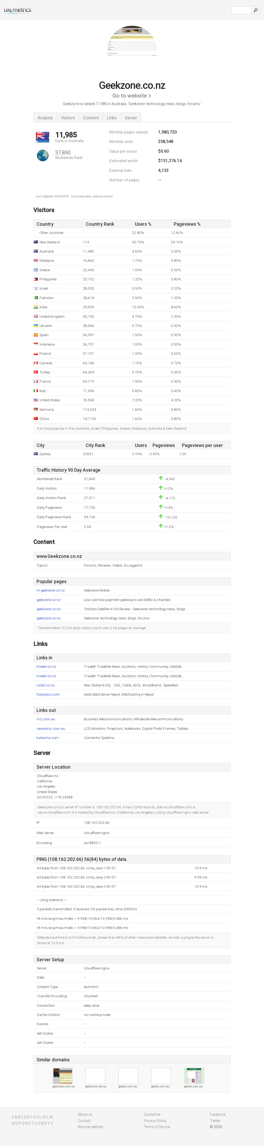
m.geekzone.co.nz (51, 590)
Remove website (90, 1127)
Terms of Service (157, 1127)
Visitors (68, 117)
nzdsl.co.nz (46, 685)
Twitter (215, 1121)
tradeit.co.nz (46, 667)
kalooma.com (48, 738)
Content (91, 117)
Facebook (218, 1114)
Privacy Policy (155, 1121)
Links (111, 117)
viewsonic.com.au (51, 729)
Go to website (130, 95)
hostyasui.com (48, 694)
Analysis (45, 117)
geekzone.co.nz (48, 600)
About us (85, 1114)
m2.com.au (46, 719)
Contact (84, 1121)
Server (131, 117)
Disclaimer (152, 1114)
